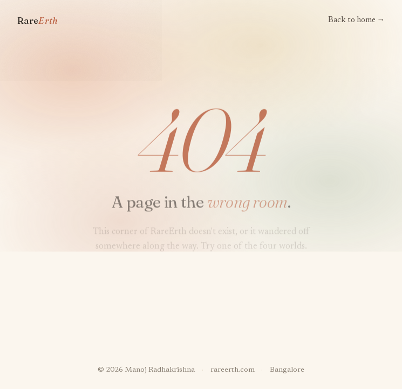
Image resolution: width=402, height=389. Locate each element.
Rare (37, 20)
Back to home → (356, 20)
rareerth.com (232, 370)
